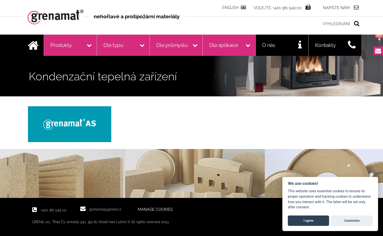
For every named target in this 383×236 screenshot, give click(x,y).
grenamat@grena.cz (105, 209)
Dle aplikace (223, 45)
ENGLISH (230, 7)
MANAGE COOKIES (155, 210)
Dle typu (113, 45)
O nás (268, 45)
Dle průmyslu (171, 45)
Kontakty (325, 45)
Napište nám (336, 7)
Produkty (60, 45)
